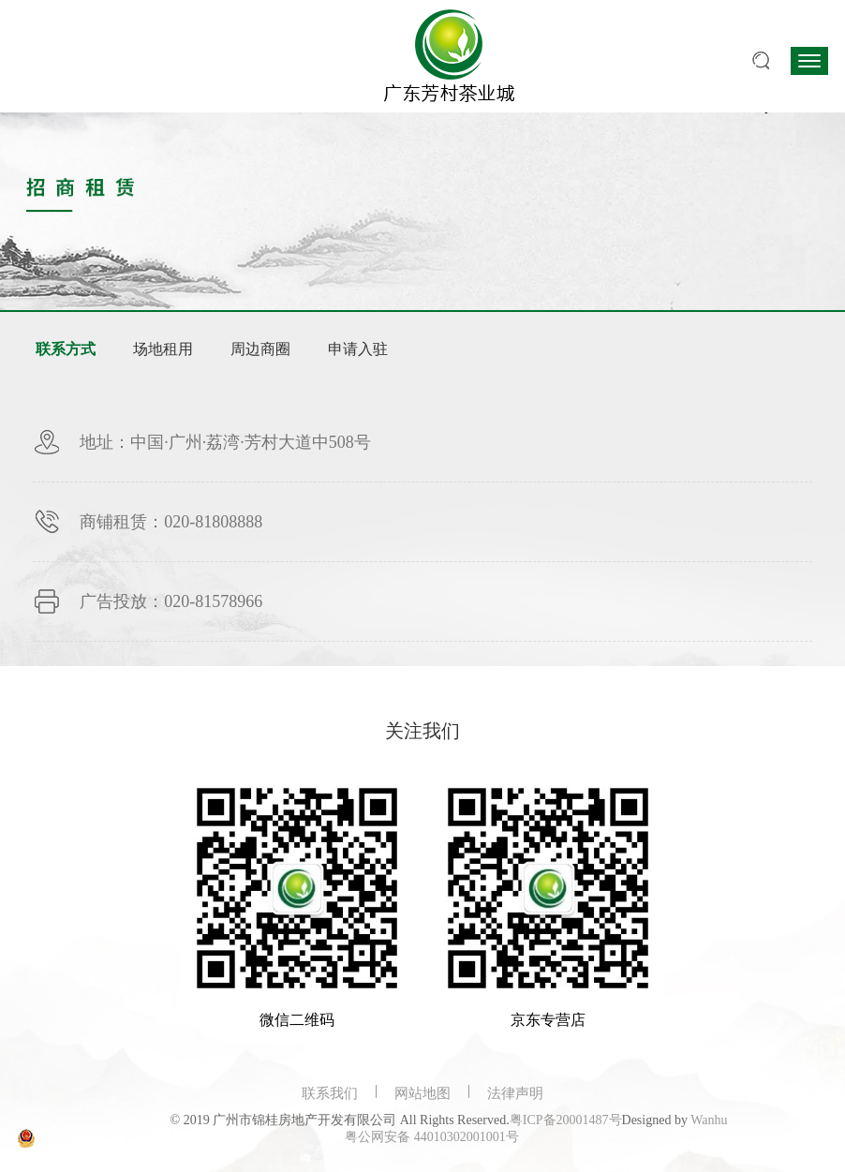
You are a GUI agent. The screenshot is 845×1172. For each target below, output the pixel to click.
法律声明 (515, 1093)
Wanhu (708, 1120)
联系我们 (330, 1093)
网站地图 (422, 1093)
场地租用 (163, 349)
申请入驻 (358, 349)
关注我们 (422, 730)
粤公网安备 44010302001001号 (432, 1137)
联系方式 (66, 349)
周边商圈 (260, 349)
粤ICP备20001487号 (566, 1120)
